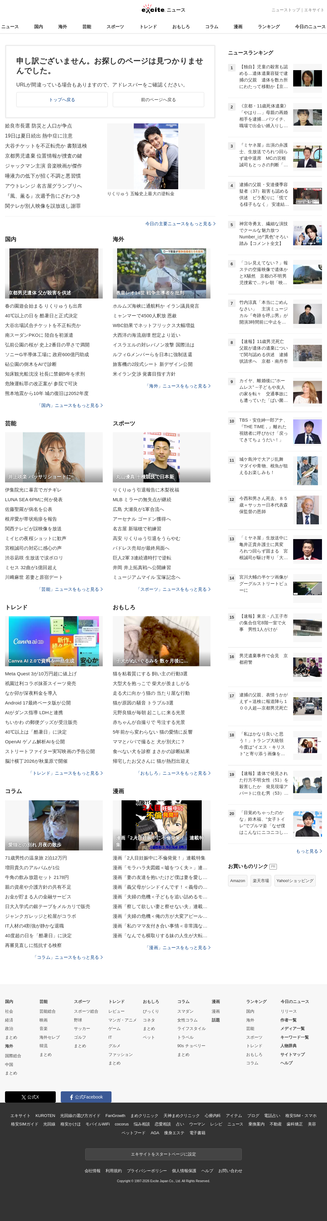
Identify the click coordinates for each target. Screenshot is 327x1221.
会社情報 (93, 1170)
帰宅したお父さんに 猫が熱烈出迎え (151, 761)
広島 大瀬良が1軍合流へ (138, 509)
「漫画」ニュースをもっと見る (177, 947)
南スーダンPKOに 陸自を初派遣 (39, 335)
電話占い (272, 1115)
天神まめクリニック (182, 1115)
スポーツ (115, 26)
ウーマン (197, 1124)
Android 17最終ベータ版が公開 (38, 702)
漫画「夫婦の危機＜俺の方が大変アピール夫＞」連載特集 (161, 916)
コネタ (149, 1020)
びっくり (151, 1011)
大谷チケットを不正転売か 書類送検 (46, 145)
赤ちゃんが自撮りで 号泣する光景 (149, 722)
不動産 (276, 1124)
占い (180, 1124)
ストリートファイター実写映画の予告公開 (50, 751)
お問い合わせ (230, 1170)
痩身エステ (174, 1132)
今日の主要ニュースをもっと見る (180, 223)
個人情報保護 (184, 1170)
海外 (62, 26)
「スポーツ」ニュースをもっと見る (173, 589)
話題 (216, 1020)
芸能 (86, 26)
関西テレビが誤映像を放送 (33, 528)
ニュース (10, 26)
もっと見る (309, 851)
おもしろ (181, 26)
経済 (9, 1020)
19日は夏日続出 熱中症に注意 (39, 135)
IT (110, 1037)
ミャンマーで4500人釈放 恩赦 (145, 315)
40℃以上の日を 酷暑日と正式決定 (41, 315)
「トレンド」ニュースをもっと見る (65, 773)
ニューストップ (286, 10)
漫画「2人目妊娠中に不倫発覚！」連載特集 (159, 857)
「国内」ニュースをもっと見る (70, 405)
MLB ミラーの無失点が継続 (142, 499)
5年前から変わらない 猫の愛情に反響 (153, 732)
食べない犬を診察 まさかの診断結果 (151, 751)
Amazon (237, 880)
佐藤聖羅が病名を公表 (28, 509)
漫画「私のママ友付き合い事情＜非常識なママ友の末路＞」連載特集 (161, 925)
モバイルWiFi (98, 1124)
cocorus (122, 1124)
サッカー (82, 1028)
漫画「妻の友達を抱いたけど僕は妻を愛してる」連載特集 (161, 877)
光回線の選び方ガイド (80, 1115)
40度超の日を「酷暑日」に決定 (38, 935)
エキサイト (314, 10)
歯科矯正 (295, 1124)
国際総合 (13, 1055)
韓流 (43, 1045)
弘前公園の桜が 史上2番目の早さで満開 (47, 344)
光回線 (49, 1124)
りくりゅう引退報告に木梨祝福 (146, 489)
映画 (43, 1020)
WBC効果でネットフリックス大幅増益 (154, 325)
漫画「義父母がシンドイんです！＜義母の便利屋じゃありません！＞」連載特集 (161, 887)
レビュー (116, 1011)
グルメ (114, 1045)
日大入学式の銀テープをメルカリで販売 (47, 906)
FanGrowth (115, 1115)
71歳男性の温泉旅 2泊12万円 (36, 857)
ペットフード (134, 1132)
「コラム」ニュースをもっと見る (68, 957)
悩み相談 (142, 1124)
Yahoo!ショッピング (295, 880)
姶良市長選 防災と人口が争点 (38, 125)
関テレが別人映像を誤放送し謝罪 (43, 206)
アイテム (234, 1115)
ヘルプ (286, 1063)
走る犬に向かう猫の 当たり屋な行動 (151, 693)
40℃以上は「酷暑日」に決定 (36, 732)
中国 (9, 1064)
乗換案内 (256, 1124)
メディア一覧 (292, 1028)
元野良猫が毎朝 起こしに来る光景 (149, 712)
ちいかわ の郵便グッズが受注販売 (41, 722)
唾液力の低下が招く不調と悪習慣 (43, 176)
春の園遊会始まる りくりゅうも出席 (43, 306)
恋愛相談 (163, 1124)
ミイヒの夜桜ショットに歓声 (36, 538)
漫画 (238, 26)
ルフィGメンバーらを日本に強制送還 (152, 354)
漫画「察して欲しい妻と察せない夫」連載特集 (161, 906)
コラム (211, 26)
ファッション (120, 1054)
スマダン (185, 1011)
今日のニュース (310, 26)
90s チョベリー (191, 1045)
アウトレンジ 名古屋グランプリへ (43, 186)
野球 (78, 1020)
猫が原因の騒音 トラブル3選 (143, 702)
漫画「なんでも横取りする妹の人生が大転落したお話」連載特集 (161, 935)
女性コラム (187, 1020)
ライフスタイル (191, 1028)
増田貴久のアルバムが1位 (32, 867)
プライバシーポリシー (147, 1170)
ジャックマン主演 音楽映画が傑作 (43, 166)
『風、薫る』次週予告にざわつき (43, 196)
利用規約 (114, 1170)
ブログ (253, 1115)
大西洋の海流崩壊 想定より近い (146, 335)
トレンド (148, 26)
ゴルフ (80, 1037)
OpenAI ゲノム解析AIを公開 (35, 741)
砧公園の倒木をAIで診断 (31, 364)
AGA (155, 1132)
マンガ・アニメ (122, 1020)
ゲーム (114, 1028)
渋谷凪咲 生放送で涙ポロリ (34, 557)
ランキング (269, 26)
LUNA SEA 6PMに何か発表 (34, 499)
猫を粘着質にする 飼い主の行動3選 (150, 673)
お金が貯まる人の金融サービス (38, 896)
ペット (149, 1037)
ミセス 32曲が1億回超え (31, 567)
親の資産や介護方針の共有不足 (38, 887)
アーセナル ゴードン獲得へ (142, 519)
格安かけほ (70, 1124)
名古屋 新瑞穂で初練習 (137, 528)
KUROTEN (45, 1115)
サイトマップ (292, 1054)
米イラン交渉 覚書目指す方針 (144, 374)
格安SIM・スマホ (301, 1115)
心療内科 (213, 1115)
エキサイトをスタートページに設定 (163, 1154)
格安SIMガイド (24, 1124)
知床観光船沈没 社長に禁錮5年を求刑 (45, 374)
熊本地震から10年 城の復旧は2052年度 (47, 393)
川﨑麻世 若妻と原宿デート (34, 577)
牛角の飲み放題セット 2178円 (37, 877)
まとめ (11, 1037)
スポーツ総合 (86, 1011)
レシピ (216, 1124)
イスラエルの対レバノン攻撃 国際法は (154, 344)
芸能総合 (47, 1011)
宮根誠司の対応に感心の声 (33, 548)
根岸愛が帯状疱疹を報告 (31, 519)
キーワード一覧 (294, 1037)
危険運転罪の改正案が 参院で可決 (41, 383)
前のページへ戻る (158, 99)
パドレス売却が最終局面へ (141, 548)
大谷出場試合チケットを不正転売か (43, 325)
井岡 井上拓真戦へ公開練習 (142, 567)
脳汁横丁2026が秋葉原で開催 (36, 761)
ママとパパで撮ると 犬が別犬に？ (149, 741)
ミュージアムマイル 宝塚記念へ (146, 577)
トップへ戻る (62, 99)
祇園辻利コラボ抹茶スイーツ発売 (40, 683)
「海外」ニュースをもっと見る (177, 385)
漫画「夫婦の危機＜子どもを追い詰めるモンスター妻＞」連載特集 (161, 896)
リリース (289, 1011)
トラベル (185, 1037)
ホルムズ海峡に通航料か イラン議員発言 (156, 306)
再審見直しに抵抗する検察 (33, 945)
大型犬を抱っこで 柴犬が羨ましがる (151, 683)
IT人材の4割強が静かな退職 (34, 925)
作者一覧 (288, 1020)
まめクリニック (144, 1115)
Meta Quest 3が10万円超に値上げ (41, 673)
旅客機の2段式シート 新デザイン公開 (153, 364)
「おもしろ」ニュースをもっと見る (173, 773)
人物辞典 (288, 1045)
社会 (9, 1011)
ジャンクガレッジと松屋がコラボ (40, 916)
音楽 (43, 1028)
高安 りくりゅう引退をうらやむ (146, 538)
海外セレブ (49, 1037)
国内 (38, 26)
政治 (9, 1028)
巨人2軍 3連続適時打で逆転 (142, 557)
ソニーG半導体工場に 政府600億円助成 (47, 354)
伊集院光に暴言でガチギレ (33, 489)
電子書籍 (197, 1132)
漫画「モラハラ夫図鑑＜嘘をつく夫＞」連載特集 (161, 867)
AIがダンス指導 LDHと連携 (34, 712)
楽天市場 (261, 880)
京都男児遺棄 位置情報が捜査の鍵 (43, 155)
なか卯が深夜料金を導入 (31, 693)
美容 (312, 1124)
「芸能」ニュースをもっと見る (70, 589)
